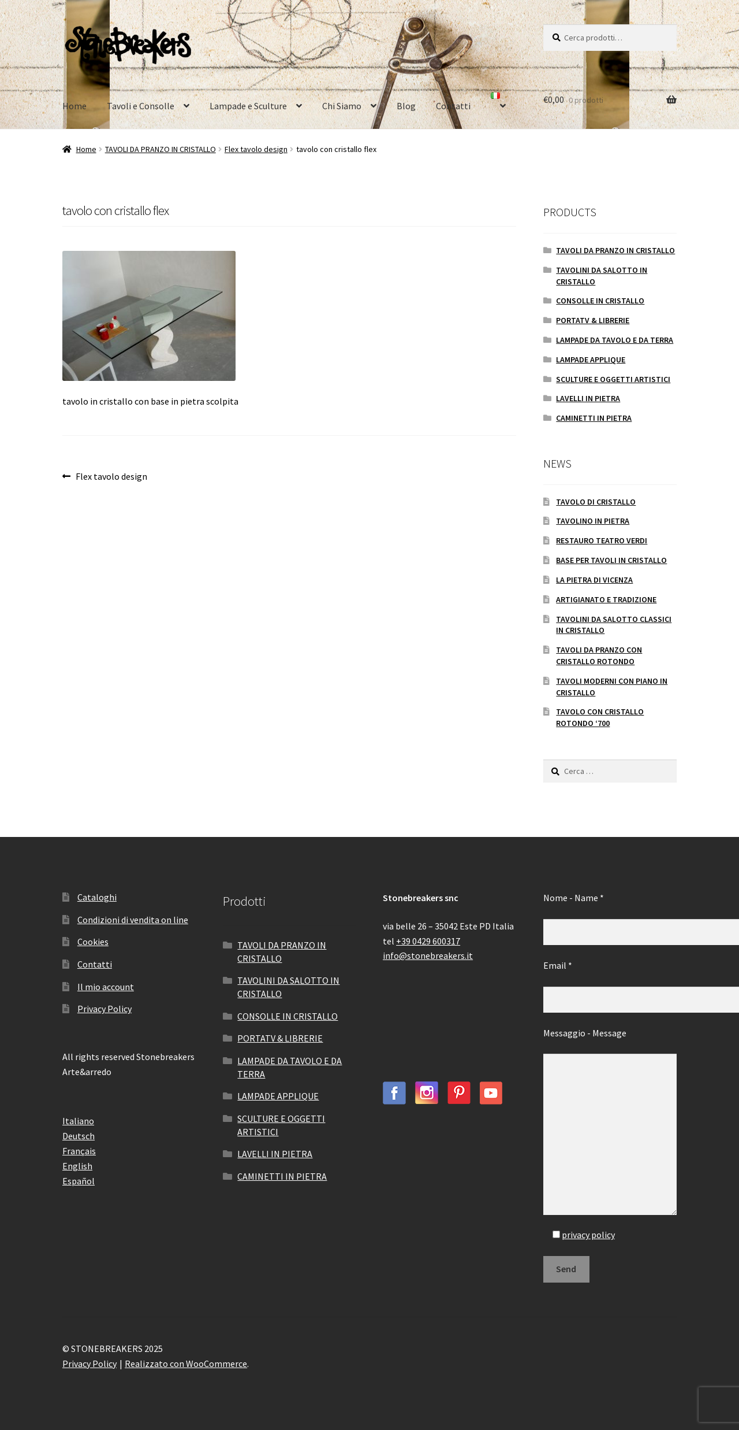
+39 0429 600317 (428, 941)
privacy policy (588, 1234)
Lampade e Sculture (248, 106)
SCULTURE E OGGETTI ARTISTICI (613, 379)
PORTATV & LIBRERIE (592, 320)
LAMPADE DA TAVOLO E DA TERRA (614, 340)
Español (78, 1181)
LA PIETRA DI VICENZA (594, 580)
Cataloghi (97, 897)
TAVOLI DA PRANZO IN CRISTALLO (160, 149)
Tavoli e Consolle (140, 106)
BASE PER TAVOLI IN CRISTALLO (611, 560)
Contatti (453, 106)
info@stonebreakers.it (428, 955)
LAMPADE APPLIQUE (590, 359)
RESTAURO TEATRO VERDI (601, 540)
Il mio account (105, 986)
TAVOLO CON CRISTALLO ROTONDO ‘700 (600, 717)
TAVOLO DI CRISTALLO (596, 502)
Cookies (93, 941)
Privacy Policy (104, 1008)
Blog (406, 106)
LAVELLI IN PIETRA (588, 398)
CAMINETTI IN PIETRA (594, 418)
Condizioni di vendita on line (132, 919)
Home (74, 106)
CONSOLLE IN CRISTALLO (600, 300)
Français (79, 1151)
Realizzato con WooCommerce (186, 1363)
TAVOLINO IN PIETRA (592, 521)
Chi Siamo (341, 106)
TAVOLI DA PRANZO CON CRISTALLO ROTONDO (599, 655)
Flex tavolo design (256, 149)
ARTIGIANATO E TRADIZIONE (606, 599)
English (77, 1166)
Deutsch (78, 1136)
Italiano (78, 1121)
